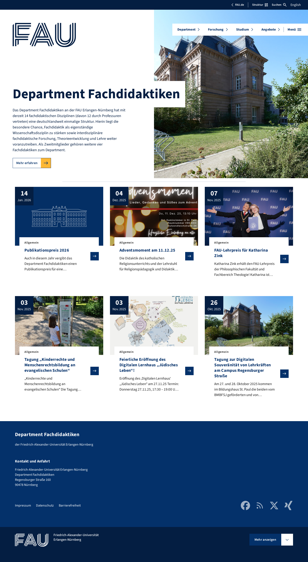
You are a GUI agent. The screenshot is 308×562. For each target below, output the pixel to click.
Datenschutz (45, 505)
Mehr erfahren (26, 163)
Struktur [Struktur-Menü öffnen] (260, 5)
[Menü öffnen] (294, 29)
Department (186, 29)
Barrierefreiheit (70, 505)
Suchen (279, 5)
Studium (242, 29)
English (296, 5)
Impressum (23, 505)
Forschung (216, 29)
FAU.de (237, 5)
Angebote (268, 29)
